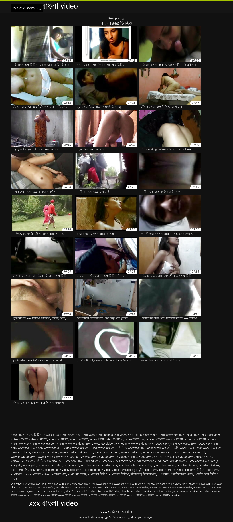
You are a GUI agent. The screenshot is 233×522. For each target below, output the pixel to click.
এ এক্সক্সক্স (163, 474)
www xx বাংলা (28, 443)
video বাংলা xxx (134, 439)
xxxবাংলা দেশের (77, 474)
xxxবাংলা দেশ (58, 474)
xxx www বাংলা (199, 461)
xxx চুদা (215, 461)
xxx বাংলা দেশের (165, 465)
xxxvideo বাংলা (73, 470)
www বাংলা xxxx (131, 452)
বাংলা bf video (112, 491)
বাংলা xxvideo (127, 495)
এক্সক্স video (103, 487)
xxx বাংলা (73, 465)
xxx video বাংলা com (155, 461)
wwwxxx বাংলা (170, 452)
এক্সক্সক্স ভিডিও (184, 487)
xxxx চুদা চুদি (135, 470)
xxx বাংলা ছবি (145, 465)
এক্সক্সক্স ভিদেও (200, 487)
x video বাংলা (107, 456)
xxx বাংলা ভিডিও (208, 465)
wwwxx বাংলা (151, 452)
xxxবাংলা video (39, 474)
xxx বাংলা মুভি (19, 470)
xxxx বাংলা (150, 470)
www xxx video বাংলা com (110, 443)
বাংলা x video (72, 495)
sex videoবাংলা (175, 435)
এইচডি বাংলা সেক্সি (181, 474)
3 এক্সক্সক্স (49, 435)
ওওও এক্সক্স (216, 487)
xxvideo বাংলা (55, 461)
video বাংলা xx (114, 439)
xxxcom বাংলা (53, 470)
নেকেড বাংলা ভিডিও (53, 491)
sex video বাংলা (155, 435)
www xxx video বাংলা (78, 443)
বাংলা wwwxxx (42, 495)
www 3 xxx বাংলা (195, 439)
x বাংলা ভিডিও (163, 456)
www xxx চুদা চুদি (166, 443)
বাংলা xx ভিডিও (99, 495)
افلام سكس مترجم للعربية (140, 517)
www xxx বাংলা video (57, 448)
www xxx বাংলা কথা (84, 448)
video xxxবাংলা (79, 439)
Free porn (115, 18)
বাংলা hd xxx (128, 491)
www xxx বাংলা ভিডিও (112, 448)
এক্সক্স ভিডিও (141, 487)
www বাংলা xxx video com (76, 452)
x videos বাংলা (126, 456)
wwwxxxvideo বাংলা (23, 456)
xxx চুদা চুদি (18, 465)
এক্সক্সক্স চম (155, 487)
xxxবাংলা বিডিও (98, 474)
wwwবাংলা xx (46, 456)
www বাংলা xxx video (44, 452)
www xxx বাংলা (188, 443)
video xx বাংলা (38, 439)
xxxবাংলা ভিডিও (119, 474)
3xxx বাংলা (96, 435)
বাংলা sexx (179, 491)
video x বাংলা (19, 439)
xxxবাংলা (212, 470)
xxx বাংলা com (90, 465)
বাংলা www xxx (213, 491)
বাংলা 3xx (84, 491)
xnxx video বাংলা (183, 456)
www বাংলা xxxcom (106, 452)
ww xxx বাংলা (174, 439)
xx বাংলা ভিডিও (36, 461)
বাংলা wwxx (58, 495)
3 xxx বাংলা (18, 435)
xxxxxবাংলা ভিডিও (194, 470)
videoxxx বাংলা (155, 439)
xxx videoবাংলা (179, 461)
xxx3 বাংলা (36, 470)
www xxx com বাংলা (51, 443)
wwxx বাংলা (89, 456)
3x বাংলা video (65, 435)
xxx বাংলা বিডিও (186, 465)
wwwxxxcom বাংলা (193, 452)
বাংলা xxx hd (154, 495)
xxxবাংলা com (20, 474)
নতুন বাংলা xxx (34, 491)
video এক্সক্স (97, 439)
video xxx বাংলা (58, 439)
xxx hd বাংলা (94, 461)
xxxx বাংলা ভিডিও (169, 470)
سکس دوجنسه (104, 517)
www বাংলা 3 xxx (191, 448)
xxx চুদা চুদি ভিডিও (37, 465)
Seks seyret (119, 517)
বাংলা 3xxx (97, 491)
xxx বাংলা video (87, 517)
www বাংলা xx (212, 448)
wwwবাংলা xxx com (68, 456)
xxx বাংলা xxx (108, 465)
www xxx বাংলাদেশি (166, 448)
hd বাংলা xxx (136, 435)
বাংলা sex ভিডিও (163, 491)
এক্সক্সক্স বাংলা (169, 487)
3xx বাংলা (82, 435)
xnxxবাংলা (202, 456)
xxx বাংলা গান (127, 465)
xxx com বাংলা (75, 461)
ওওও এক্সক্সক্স (18, 491)
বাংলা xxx (142, 495)
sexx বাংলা (193, 435)
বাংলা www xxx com (22, 495)
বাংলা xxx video (171, 495)
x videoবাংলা (144, 456)
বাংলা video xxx (195, 491)
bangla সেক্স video (115, 435)
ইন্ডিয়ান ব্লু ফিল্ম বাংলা (143, 474)
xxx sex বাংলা (111, 461)
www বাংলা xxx (20, 452)
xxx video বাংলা (131, 461)
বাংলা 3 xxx (72, 491)
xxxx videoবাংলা (116, 470)
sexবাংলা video (211, 435)
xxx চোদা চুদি (58, 465)
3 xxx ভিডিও (34, 435)
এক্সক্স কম (115, 487)
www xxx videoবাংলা (141, 443)
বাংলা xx (85, 495)
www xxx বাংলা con (30, 448)
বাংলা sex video (144, 491)
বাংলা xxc (114, 495)
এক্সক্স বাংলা (128, 487)
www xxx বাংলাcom (140, 448)
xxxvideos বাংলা (94, 470)
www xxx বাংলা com (125, 483)
